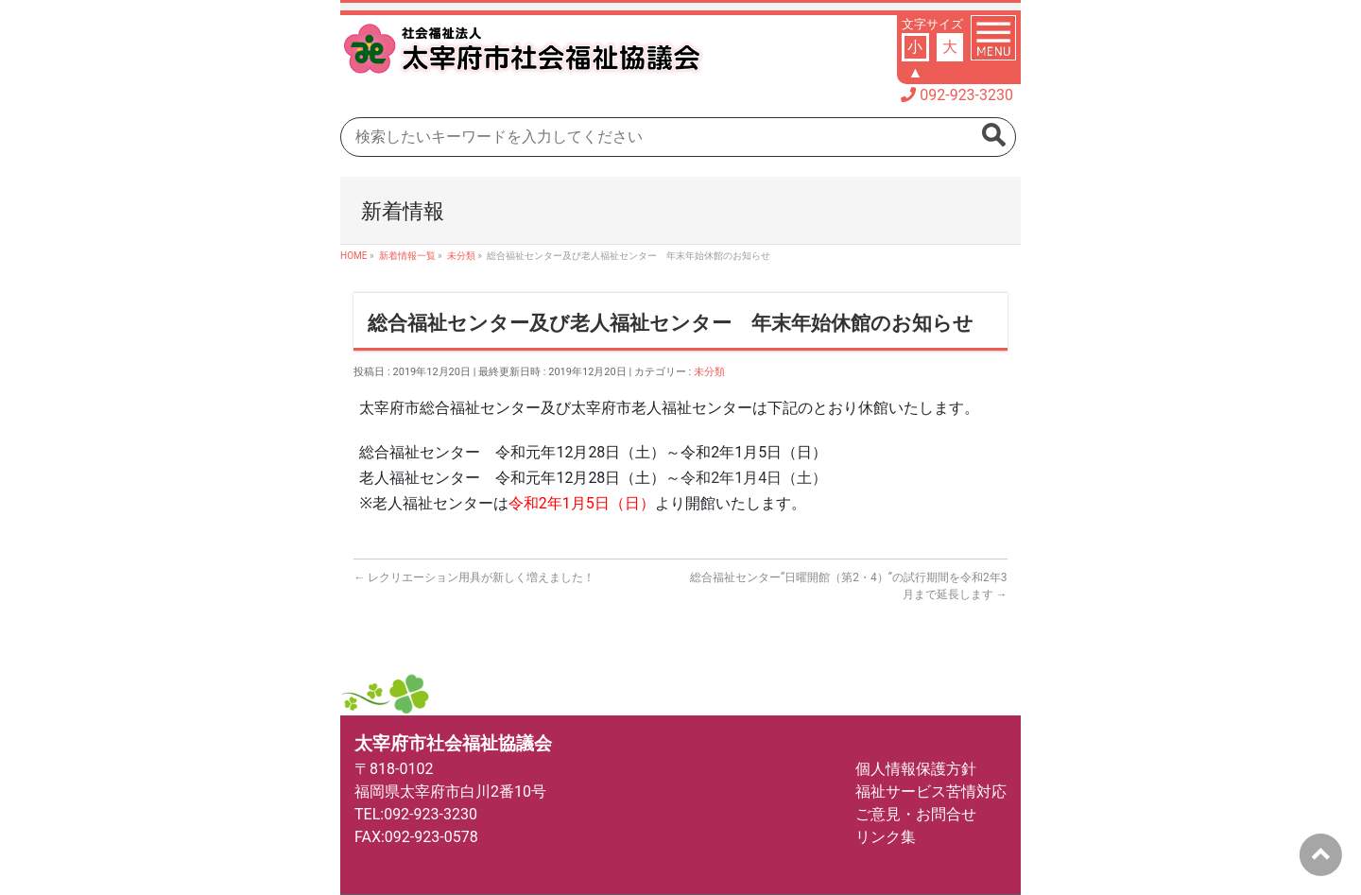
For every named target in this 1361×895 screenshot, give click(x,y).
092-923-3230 (966, 95)
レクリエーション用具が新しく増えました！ (473, 577)
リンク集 (885, 837)
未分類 (709, 372)
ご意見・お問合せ (915, 814)
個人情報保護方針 (915, 769)
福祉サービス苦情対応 (931, 791)
